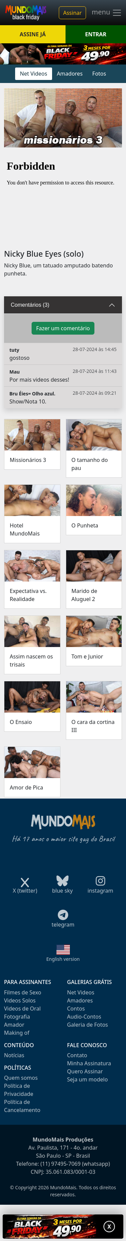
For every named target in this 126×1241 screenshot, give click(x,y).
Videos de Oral (22, 1008)
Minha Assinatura (89, 1063)
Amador (14, 1024)
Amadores (70, 73)
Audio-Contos (84, 1016)
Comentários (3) (30, 305)
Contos (76, 1008)
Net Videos (33, 73)
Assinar (72, 12)
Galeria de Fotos (87, 1024)
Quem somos (21, 1077)
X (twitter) (25, 888)
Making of (16, 1032)
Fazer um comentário (63, 328)
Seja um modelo (87, 1079)
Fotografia (17, 1016)
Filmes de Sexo (22, 992)
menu (107, 13)
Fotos (99, 73)
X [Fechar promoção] (109, 1226)
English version (63, 959)
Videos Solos (20, 1000)
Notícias (14, 1055)
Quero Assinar (85, 1071)
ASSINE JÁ (33, 34)
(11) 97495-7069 (60, 1163)
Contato (77, 1055)
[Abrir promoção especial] (63, 1226)
